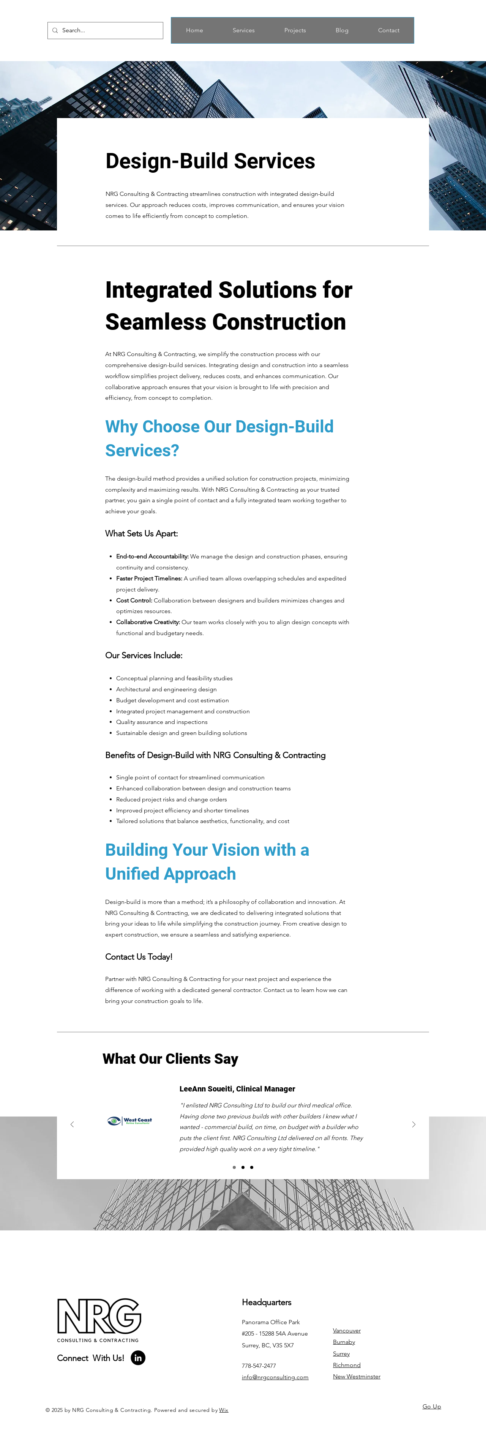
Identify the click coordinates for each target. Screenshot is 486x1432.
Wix (223, 1410)
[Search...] (104, 30)
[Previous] (72, 1125)
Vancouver (347, 1330)
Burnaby (344, 1341)
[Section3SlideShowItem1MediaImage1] (234, 1167)
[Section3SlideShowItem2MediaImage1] (243, 1167)
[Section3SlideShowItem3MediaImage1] (251, 1167)
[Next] (413, 1125)
